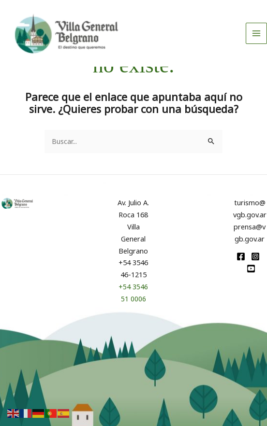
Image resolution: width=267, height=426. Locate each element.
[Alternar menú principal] (256, 37)
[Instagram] (255, 256)
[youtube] (251, 268)
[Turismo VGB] (75, 37)
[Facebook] (241, 256)
